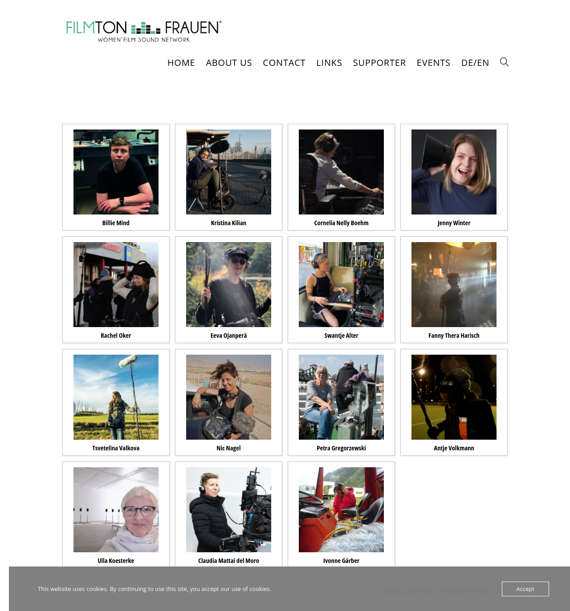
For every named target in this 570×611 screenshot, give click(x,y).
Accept (526, 589)
